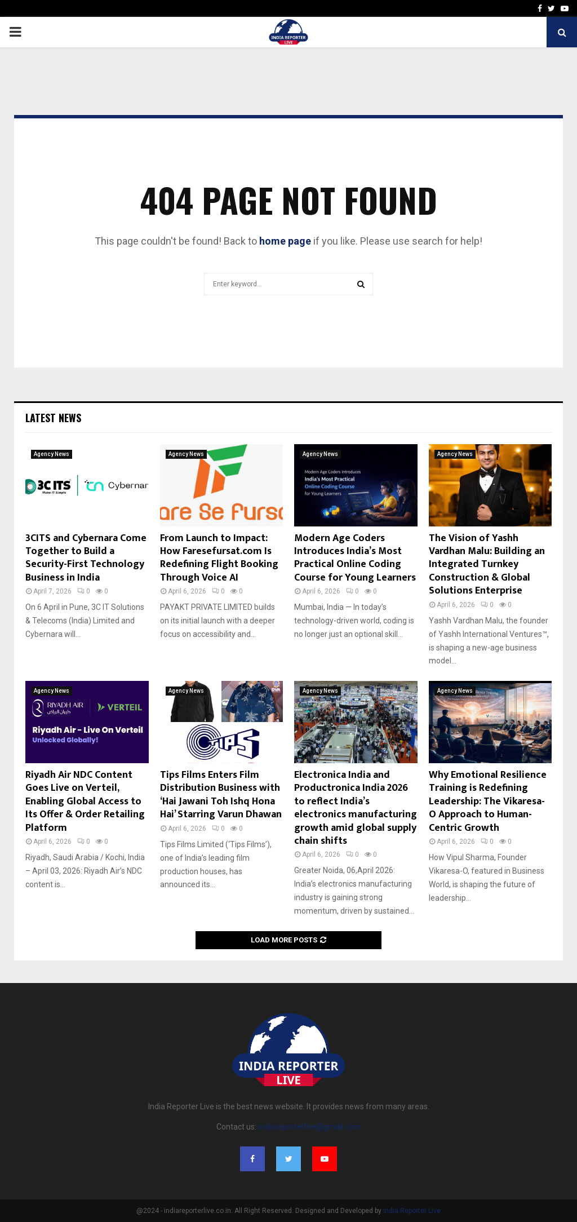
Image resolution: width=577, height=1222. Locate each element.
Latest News (53, 417)
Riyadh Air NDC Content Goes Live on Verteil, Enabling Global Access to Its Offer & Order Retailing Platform (85, 801)
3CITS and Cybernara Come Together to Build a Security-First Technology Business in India (86, 558)
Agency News (51, 454)
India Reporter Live (412, 1211)
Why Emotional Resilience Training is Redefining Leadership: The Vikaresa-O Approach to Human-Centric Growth (488, 801)
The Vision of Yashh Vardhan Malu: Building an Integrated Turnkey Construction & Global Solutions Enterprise (487, 565)
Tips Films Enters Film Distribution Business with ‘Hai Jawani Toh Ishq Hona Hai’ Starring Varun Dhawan (221, 795)
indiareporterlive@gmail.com (309, 1126)
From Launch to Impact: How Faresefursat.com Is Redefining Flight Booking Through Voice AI (219, 558)
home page (285, 241)
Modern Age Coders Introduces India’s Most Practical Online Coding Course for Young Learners (355, 558)
